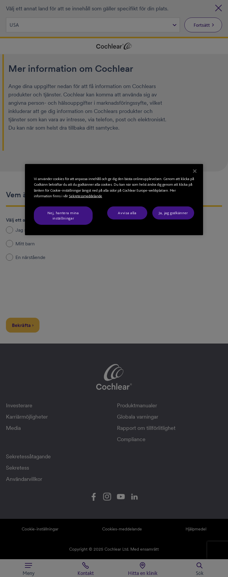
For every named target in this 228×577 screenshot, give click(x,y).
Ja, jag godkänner (173, 212)
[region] (114, 199)
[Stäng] (194, 170)
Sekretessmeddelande (85, 196)
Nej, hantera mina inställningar (63, 215)
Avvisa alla (127, 212)
